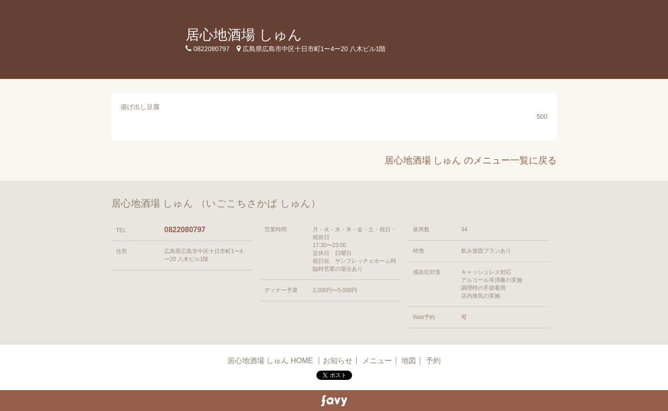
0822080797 (185, 230)
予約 (433, 361)
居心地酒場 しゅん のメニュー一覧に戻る (471, 160)
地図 (408, 361)
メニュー (377, 361)
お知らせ (338, 361)
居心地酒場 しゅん (244, 34)
